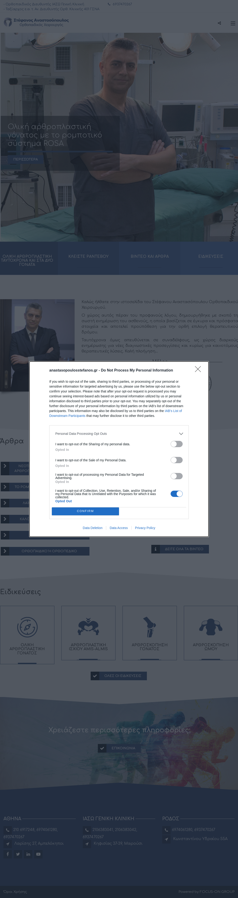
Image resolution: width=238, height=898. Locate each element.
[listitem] (119, 433)
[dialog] (119, 449)
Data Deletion (92, 528)
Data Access (119, 528)
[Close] (199, 370)
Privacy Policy (145, 528)
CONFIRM (85, 511)
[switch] (177, 444)
